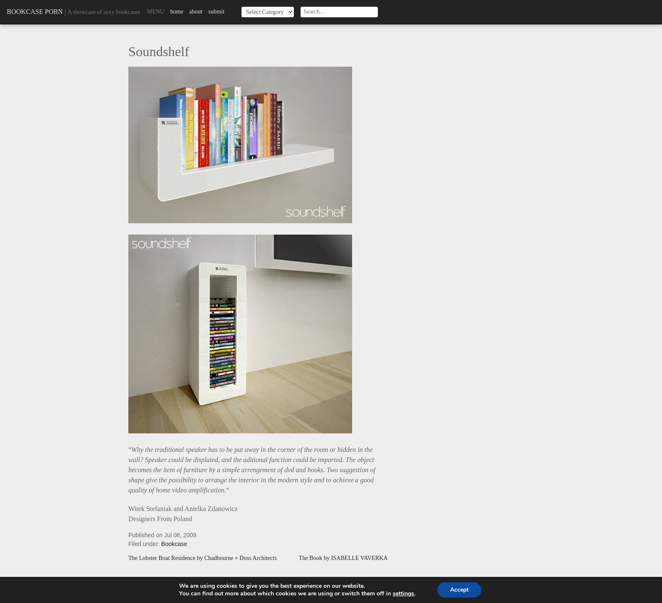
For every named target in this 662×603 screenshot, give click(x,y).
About (195, 11)
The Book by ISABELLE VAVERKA (343, 558)
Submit (216, 11)
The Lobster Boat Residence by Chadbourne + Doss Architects (202, 558)
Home (176, 11)
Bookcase (174, 544)
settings (403, 594)
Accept (459, 590)
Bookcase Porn (35, 11)
